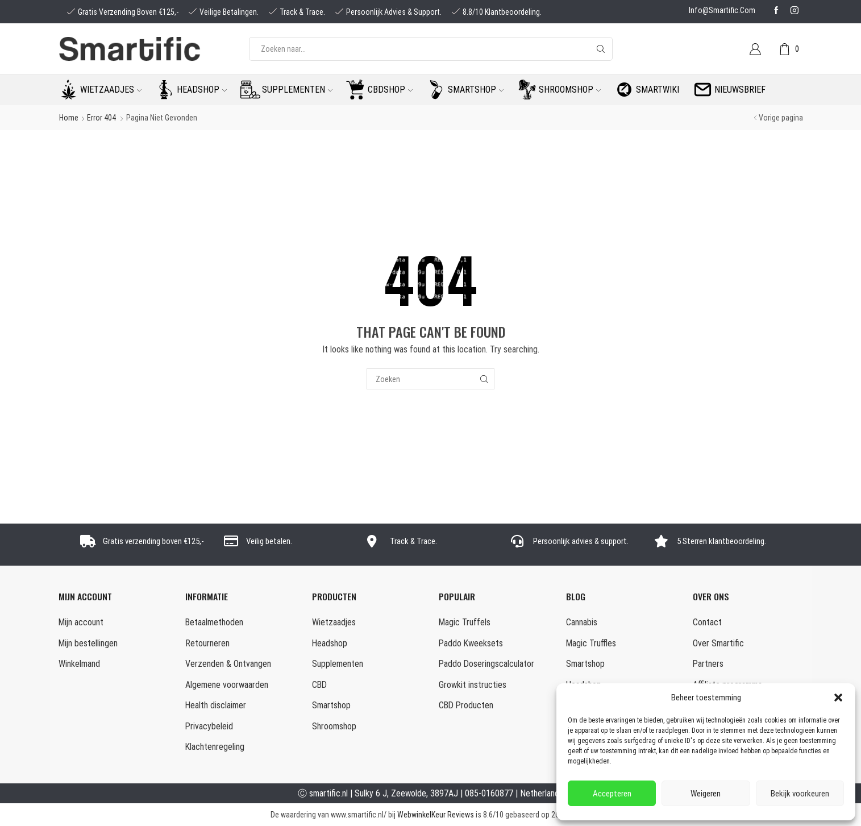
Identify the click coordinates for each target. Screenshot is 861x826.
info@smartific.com (722, 10)
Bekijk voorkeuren (800, 793)
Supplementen (297, 89)
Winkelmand (79, 663)
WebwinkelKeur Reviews (435, 814)
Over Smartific (718, 643)
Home (68, 117)
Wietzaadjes (111, 89)
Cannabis (581, 622)
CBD (319, 684)
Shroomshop (570, 89)
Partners (708, 663)
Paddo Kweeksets (471, 643)
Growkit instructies (472, 684)
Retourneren (207, 643)
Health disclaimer (215, 705)
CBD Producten (466, 705)
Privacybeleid (209, 726)
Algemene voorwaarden (226, 684)
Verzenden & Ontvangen (228, 663)
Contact (707, 622)
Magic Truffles (591, 643)
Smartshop (476, 89)
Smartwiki (657, 89)
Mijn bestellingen (88, 643)
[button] (838, 697)
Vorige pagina (781, 117)
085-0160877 (489, 793)
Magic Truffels (464, 622)
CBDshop (390, 89)
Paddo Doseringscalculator (486, 663)
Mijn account (81, 622)
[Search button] (600, 49)
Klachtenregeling (214, 746)
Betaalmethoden (214, 622)
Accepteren (612, 793)
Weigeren (706, 793)
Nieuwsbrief (740, 89)
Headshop (202, 89)
